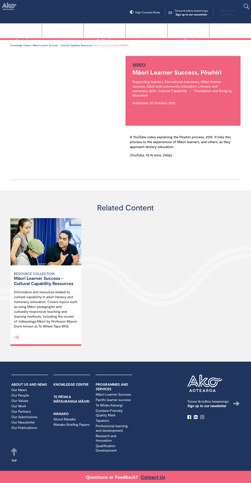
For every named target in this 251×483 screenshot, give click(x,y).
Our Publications (24, 427)
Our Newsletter (23, 422)
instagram (202, 417)
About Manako (65, 419)
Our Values (19, 400)
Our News (19, 390)
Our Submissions (24, 417)
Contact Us (214, 12)
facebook (189, 417)
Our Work (18, 406)
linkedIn (196, 417)
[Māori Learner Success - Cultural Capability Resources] (45, 242)
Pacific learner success (113, 400)
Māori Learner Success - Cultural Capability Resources (62, 45)
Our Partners (21, 411)
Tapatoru (102, 420)
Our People (20, 395)
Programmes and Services (188, 30)
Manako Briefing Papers (72, 424)
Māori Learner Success (113, 394)
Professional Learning (63, 30)
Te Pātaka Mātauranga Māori (105, 30)
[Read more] (16, 337)
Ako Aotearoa (204, 383)
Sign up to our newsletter (177, 12)
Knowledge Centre (21, 30)
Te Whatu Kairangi (109, 405)
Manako (146, 30)
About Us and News (230, 30)
